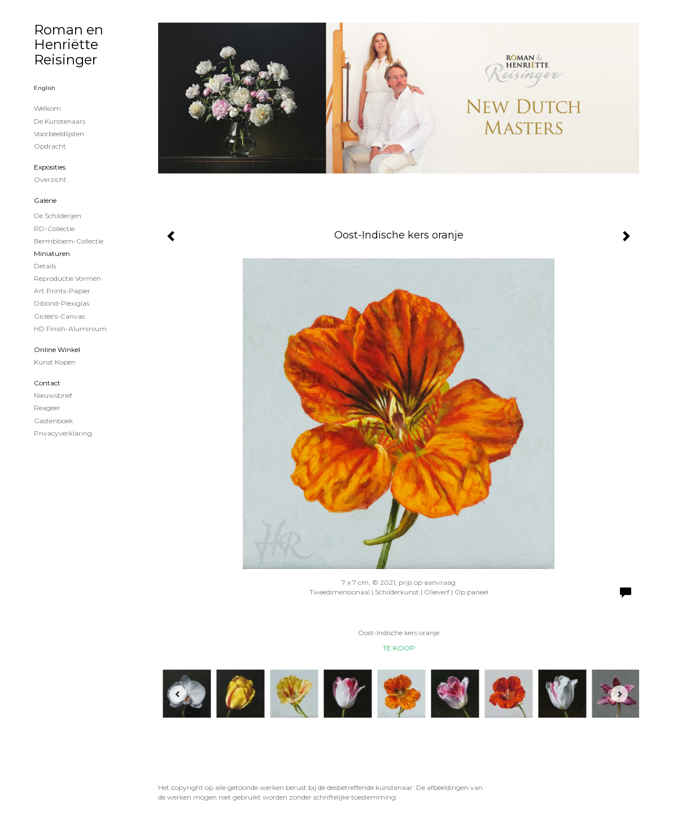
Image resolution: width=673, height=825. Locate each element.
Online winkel (57, 349)
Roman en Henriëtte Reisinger (68, 44)
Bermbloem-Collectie (68, 241)
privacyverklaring (63, 433)
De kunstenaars (59, 121)
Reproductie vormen (67, 278)
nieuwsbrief (53, 395)
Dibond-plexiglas (61, 303)
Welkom (47, 108)
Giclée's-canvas (59, 316)
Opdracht (50, 146)
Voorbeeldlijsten (59, 133)
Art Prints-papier (62, 290)
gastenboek (53, 420)
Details (45, 266)
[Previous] (177, 693)
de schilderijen (57, 215)
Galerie (45, 200)
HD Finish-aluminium (70, 328)
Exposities (49, 167)
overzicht (50, 179)
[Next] (619, 693)
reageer (47, 407)
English (44, 88)
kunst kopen (55, 362)
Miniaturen (52, 253)
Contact (47, 383)
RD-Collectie (54, 228)
